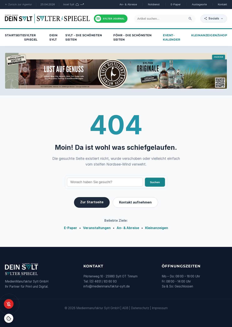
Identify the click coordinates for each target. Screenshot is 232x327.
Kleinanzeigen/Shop (209, 35)
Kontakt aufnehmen (135, 202)
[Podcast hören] (110, 19)
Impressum (160, 308)
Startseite (14, 35)
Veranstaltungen (97, 228)
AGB (125, 308)
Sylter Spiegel (31, 37)
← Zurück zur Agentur (18, 4)
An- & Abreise (128, 4)
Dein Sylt (53, 37)
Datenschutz (140, 308)
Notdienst (154, 4)
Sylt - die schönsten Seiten (83, 37)
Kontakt (222, 4)
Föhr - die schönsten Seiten (132, 37)
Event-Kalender (171, 37)
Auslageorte (199, 4)
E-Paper (176, 4)
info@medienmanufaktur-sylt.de (106, 286)
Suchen (155, 182)
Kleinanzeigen (156, 228)
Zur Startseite (91, 202)
